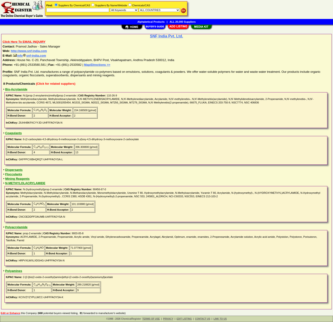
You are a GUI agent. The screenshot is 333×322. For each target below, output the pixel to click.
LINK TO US (220, 319)
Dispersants (13, 170)
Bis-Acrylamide (16, 89)
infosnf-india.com (29, 55)
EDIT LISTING (184, 319)
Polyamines (13, 271)
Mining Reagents (17, 178)
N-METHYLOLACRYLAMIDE (25, 183)
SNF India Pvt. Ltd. (166, 36)
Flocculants (13, 174)
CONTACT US (202, 319)
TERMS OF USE (151, 319)
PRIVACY (168, 319)
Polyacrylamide (16, 227)
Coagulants (13, 133)
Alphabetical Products (151, 21)
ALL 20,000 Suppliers (183, 21)
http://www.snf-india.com (29, 51)
